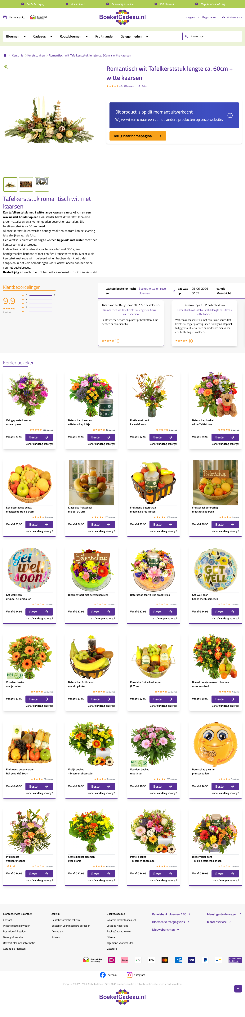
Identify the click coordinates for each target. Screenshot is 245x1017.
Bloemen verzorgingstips (168, 922)
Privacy (55, 937)
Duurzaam (57, 931)
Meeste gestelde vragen (16, 926)
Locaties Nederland (117, 926)
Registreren (209, 17)
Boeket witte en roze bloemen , (157, 290)
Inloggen (190, 17)
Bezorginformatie (13, 937)
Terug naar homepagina (137, 136)
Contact (7, 920)
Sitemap (111, 937)
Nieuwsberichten (163, 929)
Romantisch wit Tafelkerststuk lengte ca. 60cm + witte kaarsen (90, 55)
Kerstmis (17, 55)
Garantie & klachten (14, 949)
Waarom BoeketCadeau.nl (121, 920)
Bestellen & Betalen (14, 931)
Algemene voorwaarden (120, 943)
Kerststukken (36, 55)
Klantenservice (217, 922)
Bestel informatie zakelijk (65, 920)
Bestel (39, 437)
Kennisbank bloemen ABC (169, 914)
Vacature (112, 949)
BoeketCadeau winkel (119, 931)
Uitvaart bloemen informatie (19, 943)
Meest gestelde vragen (222, 914)
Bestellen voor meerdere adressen (70, 926)
